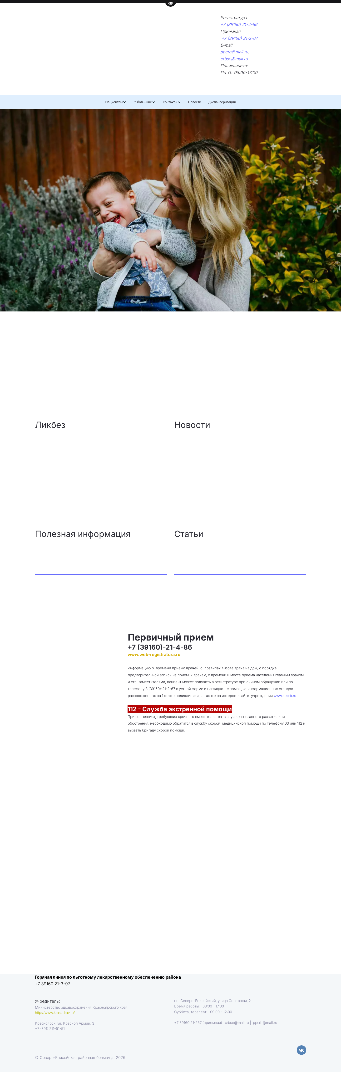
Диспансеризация (222, 102)
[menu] (170, 102)
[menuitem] (116, 102)
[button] (116, 102)
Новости (194, 102)
